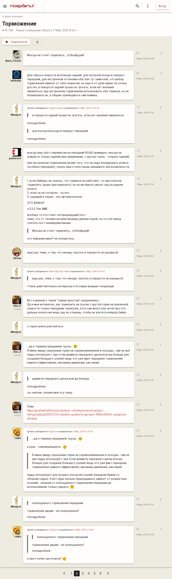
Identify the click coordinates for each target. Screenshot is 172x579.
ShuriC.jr (47, 30)
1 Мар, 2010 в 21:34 (83, 431)
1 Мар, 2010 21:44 (145, 504)
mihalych (53, 530)
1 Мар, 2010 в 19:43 (95, 271)
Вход (162, 6)
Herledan (15, 80)
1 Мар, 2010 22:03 (145, 534)
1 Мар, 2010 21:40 (145, 410)
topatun (53, 431)
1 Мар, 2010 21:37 (145, 380)
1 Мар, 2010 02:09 (145, 58)
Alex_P (17, 305)
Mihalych (16, 114)
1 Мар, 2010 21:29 (145, 330)
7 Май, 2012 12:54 (65, 30)
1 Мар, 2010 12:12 (145, 156)
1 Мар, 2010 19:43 (145, 256)
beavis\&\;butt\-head (59, 271)
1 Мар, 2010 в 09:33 (89, 108)
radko (17, 438)
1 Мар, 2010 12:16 (145, 184)
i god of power (56, 108)
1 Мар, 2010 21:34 (145, 350)
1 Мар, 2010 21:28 (145, 304)
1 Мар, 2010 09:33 (145, 78)
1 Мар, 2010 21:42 (145, 436)
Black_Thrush (13, 60)
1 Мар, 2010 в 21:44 (84, 530)
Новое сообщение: (28, 30)
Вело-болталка (12, 16)
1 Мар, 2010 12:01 (145, 112)
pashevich (15, 158)
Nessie (17, 258)
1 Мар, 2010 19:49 (145, 276)
